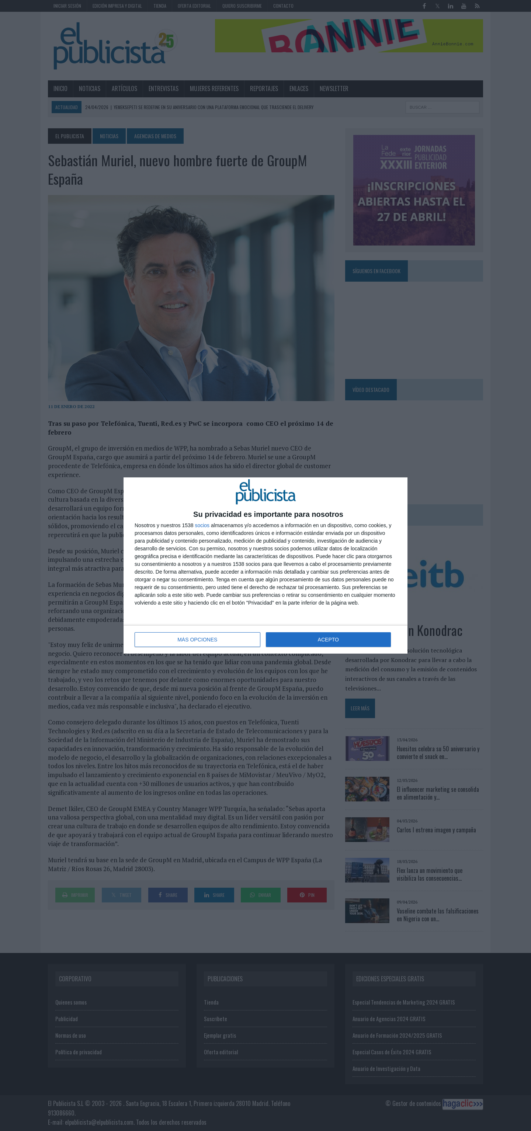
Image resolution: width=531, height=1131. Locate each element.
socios (202, 525)
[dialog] (265, 565)
